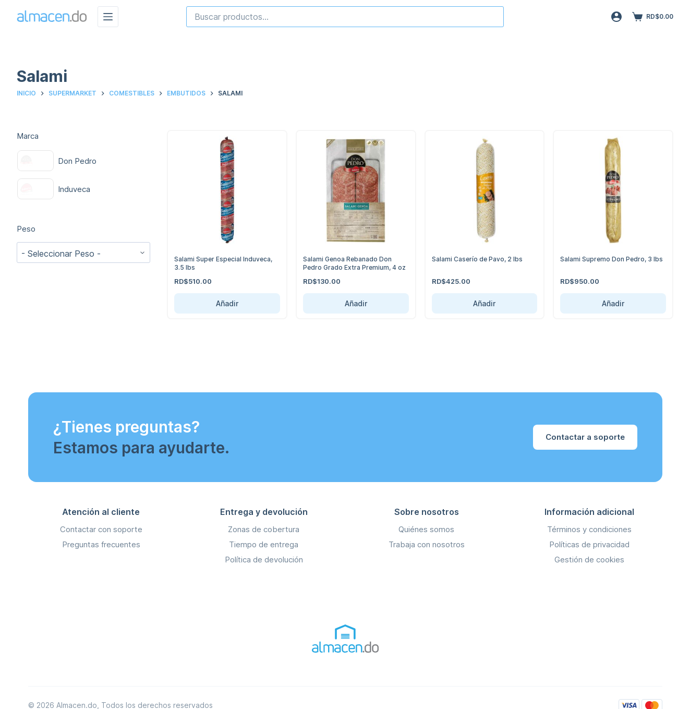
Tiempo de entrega (263, 544)
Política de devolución (264, 559)
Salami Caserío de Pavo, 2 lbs (479, 259)
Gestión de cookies (589, 559)
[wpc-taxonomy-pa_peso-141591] (83, 252)
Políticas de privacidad (589, 544)
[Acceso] (616, 16)
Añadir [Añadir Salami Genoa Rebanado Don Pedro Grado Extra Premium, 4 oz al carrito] (356, 303)
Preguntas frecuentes (101, 544)
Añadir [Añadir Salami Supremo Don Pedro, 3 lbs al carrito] (613, 303)
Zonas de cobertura (263, 529)
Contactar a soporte (585, 437)
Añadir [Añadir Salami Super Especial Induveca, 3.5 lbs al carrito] (227, 303)
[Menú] (108, 16)
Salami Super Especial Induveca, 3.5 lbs (226, 263)
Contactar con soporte (101, 529)
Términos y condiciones (589, 529)
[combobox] (345, 16)
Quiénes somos (426, 529)
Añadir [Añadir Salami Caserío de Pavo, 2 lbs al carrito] (484, 303)
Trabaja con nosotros (427, 544)
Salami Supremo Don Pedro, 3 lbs (608, 263)
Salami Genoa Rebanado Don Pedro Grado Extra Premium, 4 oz (351, 267)
